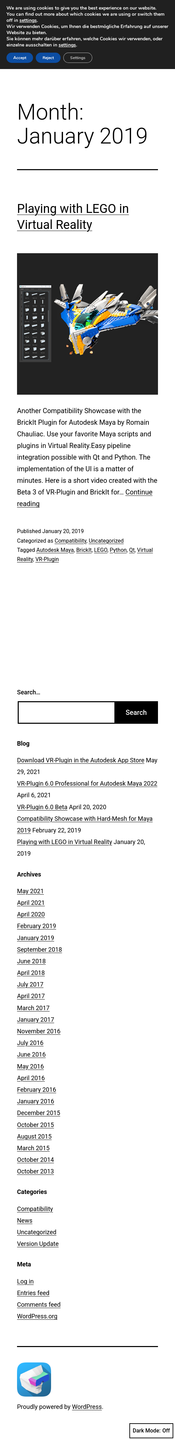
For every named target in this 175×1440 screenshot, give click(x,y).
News (24, 1220)
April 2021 (31, 902)
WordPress (87, 1406)
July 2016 (30, 1042)
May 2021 (30, 891)
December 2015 (38, 1112)
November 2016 (39, 1031)
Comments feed (39, 1304)
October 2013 (35, 1171)
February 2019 (36, 925)
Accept (19, 57)
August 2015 (34, 1136)
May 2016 (30, 1066)
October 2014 (35, 1159)
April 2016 (31, 1078)
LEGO (100, 550)
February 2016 (36, 1089)
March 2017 (33, 1007)
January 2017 (35, 1019)
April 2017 (31, 996)
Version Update (38, 1243)
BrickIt (84, 550)
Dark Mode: (151, 1431)
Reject (48, 57)
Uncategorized (106, 541)
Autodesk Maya (55, 550)
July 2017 (30, 984)
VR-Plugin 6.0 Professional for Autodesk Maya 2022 (87, 783)
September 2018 (39, 949)
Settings (77, 57)
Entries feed (33, 1292)
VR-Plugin (47, 559)
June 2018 (31, 961)
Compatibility (70, 541)
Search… (29, 692)
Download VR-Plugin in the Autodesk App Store (80, 760)
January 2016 (35, 1101)
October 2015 (35, 1124)
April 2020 (31, 914)
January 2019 (35, 937)
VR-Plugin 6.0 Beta (42, 807)
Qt (131, 550)
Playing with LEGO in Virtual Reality (64, 841)
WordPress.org (37, 1316)
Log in (25, 1281)
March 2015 (33, 1148)
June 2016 (31, 1054)
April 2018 (31, 972)
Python (118, 550)
